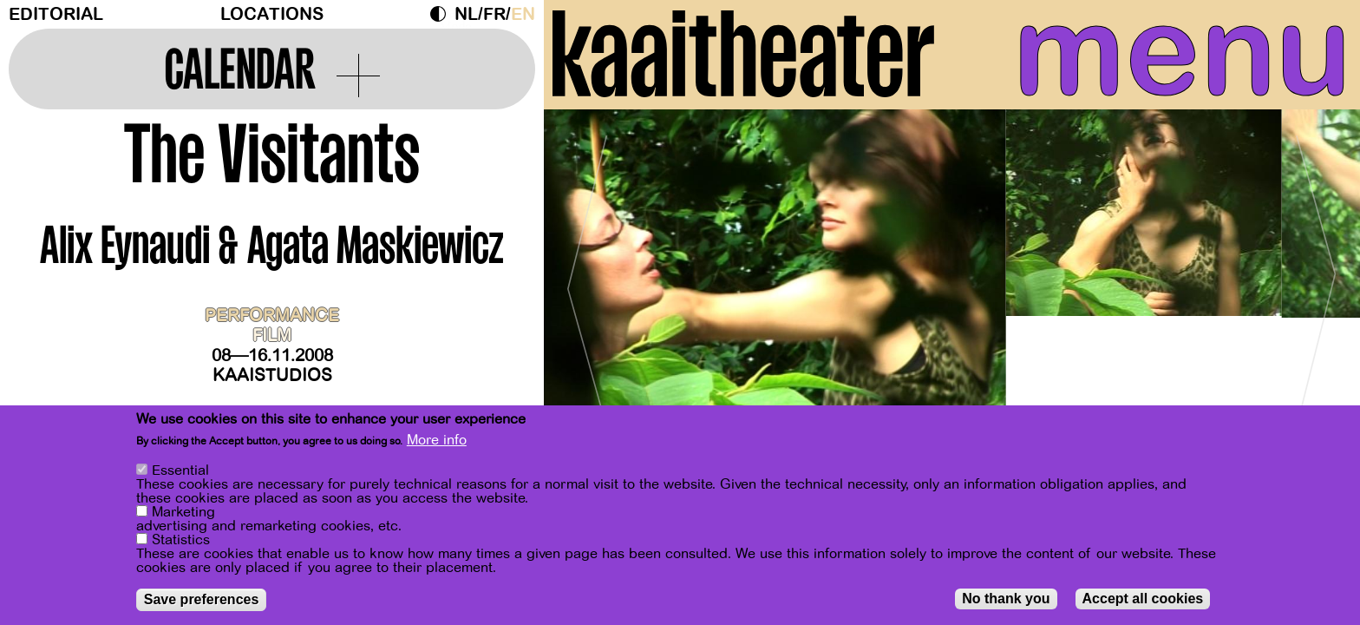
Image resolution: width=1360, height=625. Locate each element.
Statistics (181, 540)
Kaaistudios (272, 375)
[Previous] (587, 281)
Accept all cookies (1143, 598)
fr (494, 14)
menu (1182, 52)
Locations (272, 14)
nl (466, 14)
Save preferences (201, 599)
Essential (180, 470)
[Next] (1316, 281)
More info (437, 440)
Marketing (183, 512)
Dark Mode (442, 14)
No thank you (1005, 598)
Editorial (56, 14)
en (523, 14)
